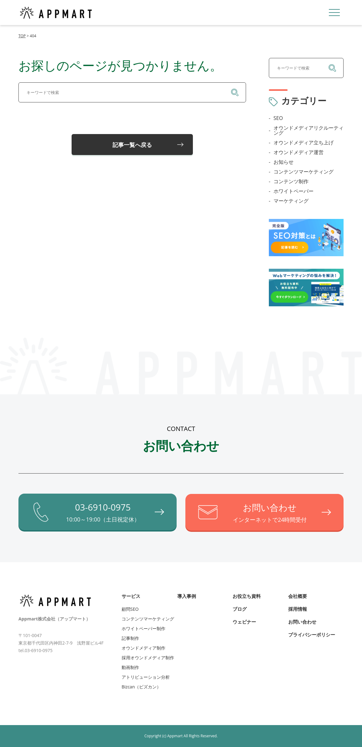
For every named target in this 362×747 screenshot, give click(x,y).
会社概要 (297, 596)
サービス (131, 596)
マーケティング (291, 200)
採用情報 (297, 608)
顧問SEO (130, 609)
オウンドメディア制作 (143, 648)
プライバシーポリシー (311, 634)
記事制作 (130, 638)
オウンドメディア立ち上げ (304, 142)
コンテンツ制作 (291, 181)
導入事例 (186, 596)
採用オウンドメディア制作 (148, 657)
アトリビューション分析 (146, 677)
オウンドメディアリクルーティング (309, 130)
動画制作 (130, 667)
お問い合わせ (302, 621)
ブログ (240, 608)
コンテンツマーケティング (304, 171)
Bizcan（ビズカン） (141, 686)
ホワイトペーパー (294, 191)
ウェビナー (244, 621)
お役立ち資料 (247, 596)
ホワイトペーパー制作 (143, 628)
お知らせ (284, 161)
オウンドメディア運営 (299, 152)
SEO (278, 118)
